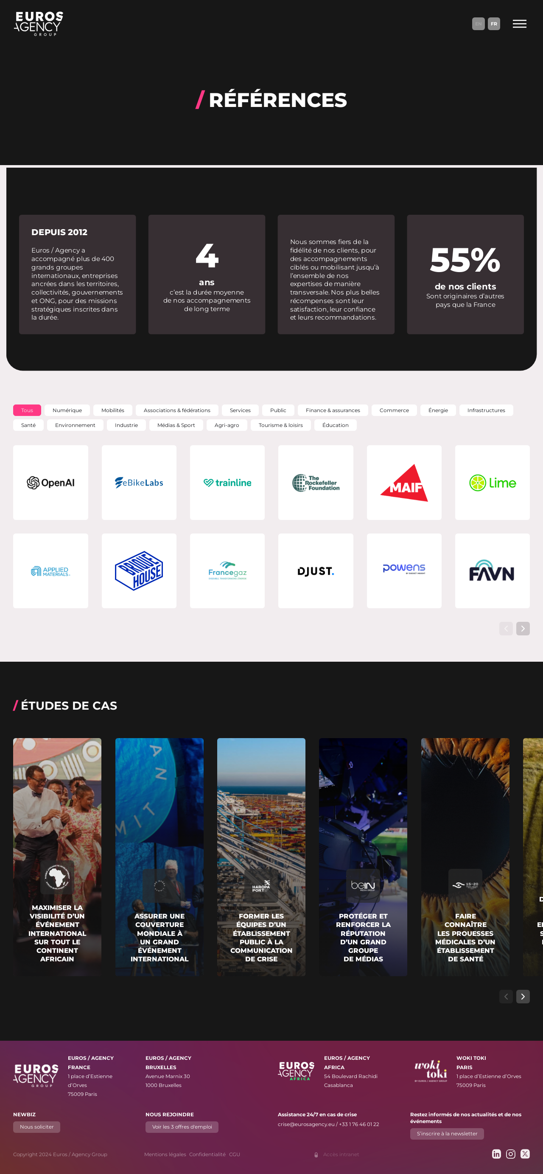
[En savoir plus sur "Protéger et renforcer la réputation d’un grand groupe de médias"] (363, 857)
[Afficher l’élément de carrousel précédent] (506, 628)
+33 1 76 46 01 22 (359, 1124)
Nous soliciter (37, 1127)
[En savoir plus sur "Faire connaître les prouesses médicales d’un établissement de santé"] (465, 857)
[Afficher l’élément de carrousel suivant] (523, 628)
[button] (27, 410)
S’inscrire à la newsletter (447, 1134)
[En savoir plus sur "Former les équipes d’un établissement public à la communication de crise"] (261, 857)
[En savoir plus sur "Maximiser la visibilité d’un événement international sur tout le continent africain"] (57, 857)
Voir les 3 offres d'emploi (182, 1127)
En (478, 24)
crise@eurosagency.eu (306, 1124)
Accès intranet (341, 1154)
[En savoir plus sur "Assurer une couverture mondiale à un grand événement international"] (159, 857)
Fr (494, 24)
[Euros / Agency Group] (38, 24)
